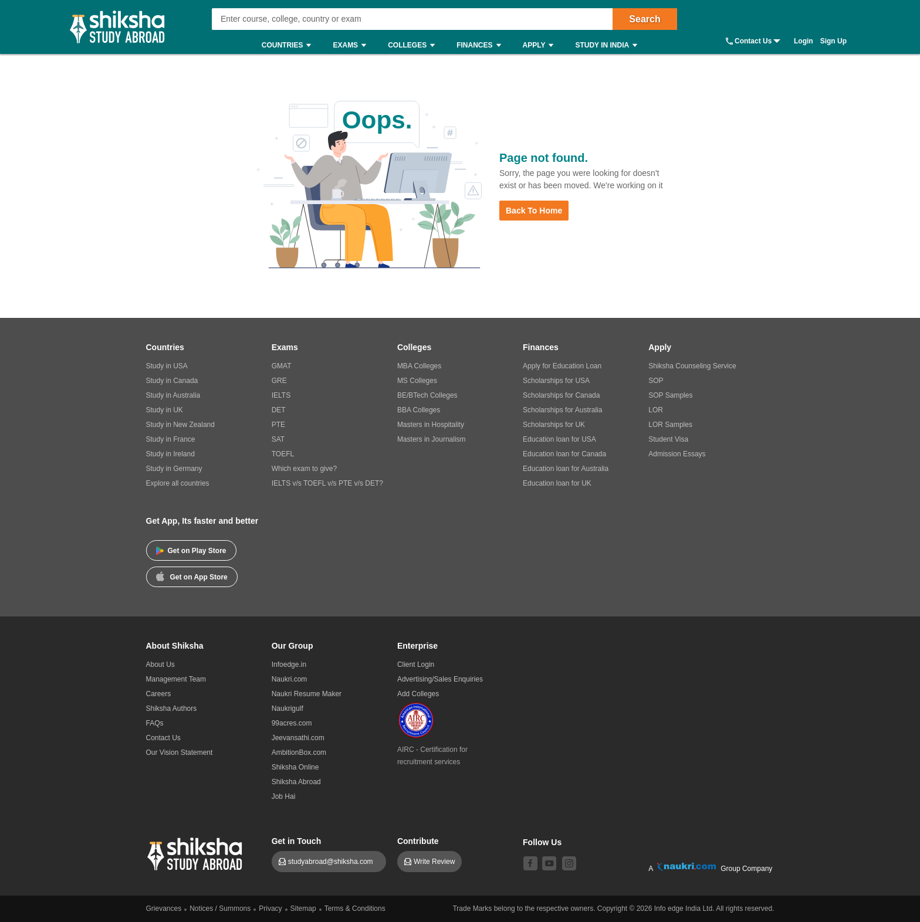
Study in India (609, 45)
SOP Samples (670, 395)
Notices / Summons (220, 908)
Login (803, 41)
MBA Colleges (419, 366)
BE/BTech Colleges (427, 395)
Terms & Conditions (354, 908)
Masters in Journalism (431, 439)
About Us (160, 664)
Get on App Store (192, 576)
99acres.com (292, 723)
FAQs (155, 723)
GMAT (282, 366)
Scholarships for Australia (562, 410)
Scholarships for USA (556, 381)
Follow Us (542, 842)
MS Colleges (417, 381)
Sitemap (303, 908)
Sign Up (833, 41)
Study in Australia (173, 395)
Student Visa (668, 439)
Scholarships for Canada (561, 395)
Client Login (415, 664)
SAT (278, 439)
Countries (289, 45)
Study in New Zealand (180, 425)
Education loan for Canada (564, 454)
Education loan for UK (557, 483)
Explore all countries (177, 483)
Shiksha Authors (171, 708)
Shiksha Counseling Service (692, 366)
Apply (541, 45)
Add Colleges (418, 694)
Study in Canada (172, 381)
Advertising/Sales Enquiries (440, 679)
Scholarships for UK (554, 425)
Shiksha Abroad (296, 782)
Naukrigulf (287, 708)
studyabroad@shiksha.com (333, 861)
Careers (158, 694)
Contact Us (753, 41)
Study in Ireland (170, 454)
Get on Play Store (191, 550)
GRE (279, 381)
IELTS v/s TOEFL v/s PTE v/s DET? (327, 483)
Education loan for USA (559, 439)
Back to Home (534, 210)
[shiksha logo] (196, 852)
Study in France (170, 439)
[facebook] (530, 863)
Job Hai (284, 796)
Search (644, 19)
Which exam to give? (304, 469)
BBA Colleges (418, 410)
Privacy (270, 908)
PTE (278, 425)
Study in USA (167, 366)
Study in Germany (174, 469)
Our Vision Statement (179, 752)
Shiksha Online (295, 767)
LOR (655, 410)
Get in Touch (297, 841)
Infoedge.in (289, 664)
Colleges (414, 45)
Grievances (164, 908)
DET (279, 410)
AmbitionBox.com (299, 752)
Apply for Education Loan (562, 366)
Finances (481, 45)
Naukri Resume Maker (306, 694)
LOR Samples (670, 425)
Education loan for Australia (565, 469)
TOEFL (283, 454)
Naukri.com (289, 679)
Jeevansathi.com (298, 738)
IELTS (281, 395)
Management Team (176, 679)
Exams (352, 45)
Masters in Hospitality (430, 425)
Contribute (418, 841)
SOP (655, 381)
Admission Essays (676, 454)
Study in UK (164, 410)
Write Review (434, 861)
